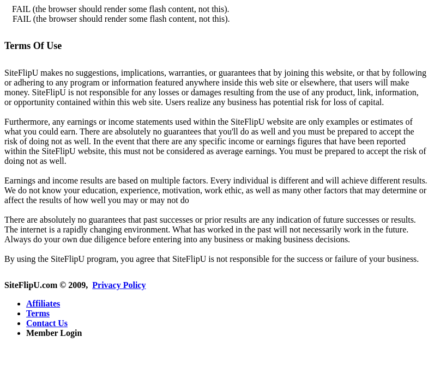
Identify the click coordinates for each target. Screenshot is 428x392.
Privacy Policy (119, 285)
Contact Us (47, 323)
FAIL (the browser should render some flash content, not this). (121, 9)
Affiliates (43, 303)
